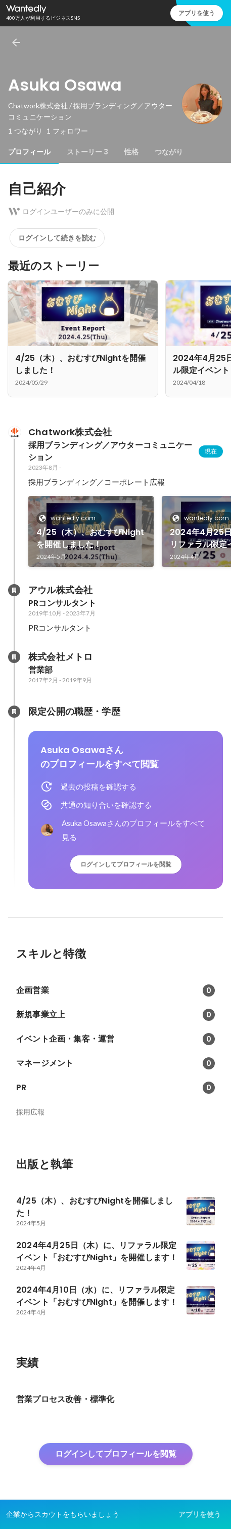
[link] (91, 531)
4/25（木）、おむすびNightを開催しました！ (90, 538)
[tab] (29, 152)
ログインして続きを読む (57, 238)
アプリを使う (196, 13)
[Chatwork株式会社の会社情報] (14, 432)
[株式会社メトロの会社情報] (14, 657)
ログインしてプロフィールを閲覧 (125, 864)
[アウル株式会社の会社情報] (14, 590)
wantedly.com (70, 518)
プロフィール (29, 152)
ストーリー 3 (87, 152)
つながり (169, 152)
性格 (131, 152)
